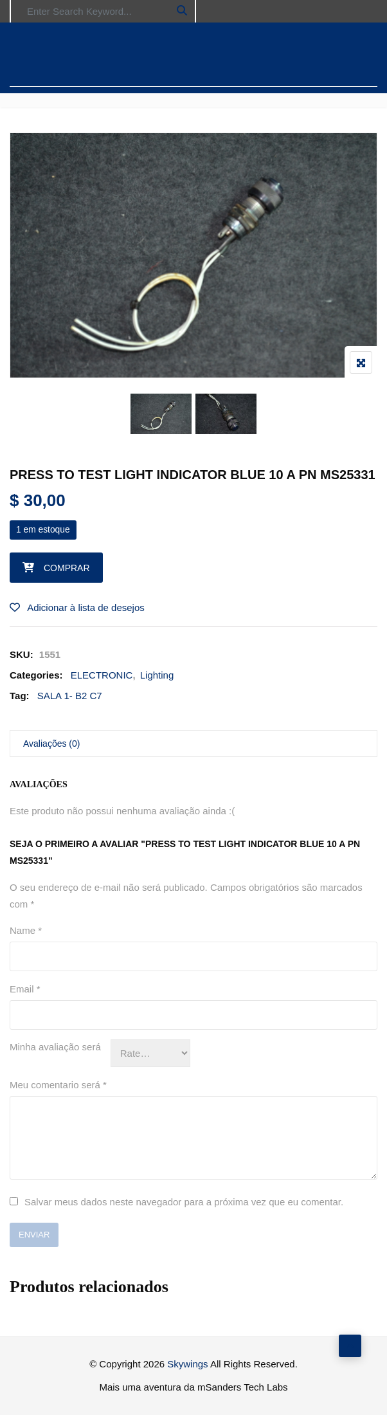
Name (26, 930)
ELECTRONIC (102, 675)
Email (25, 988)
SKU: (21, 654)
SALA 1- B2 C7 (69, 695)
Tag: (20, 695)
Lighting (157, 675)
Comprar (67, 568)
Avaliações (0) (51, 743)
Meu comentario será (58, 1084)
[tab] (193, 744)
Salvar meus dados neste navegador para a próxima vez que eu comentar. (183, 1201)
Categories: (36, 675)
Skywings (187, 1363)
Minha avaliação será (55, 1046)
